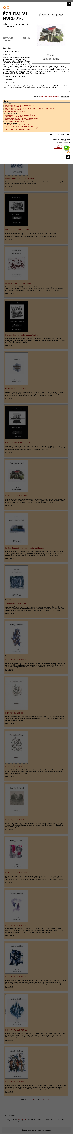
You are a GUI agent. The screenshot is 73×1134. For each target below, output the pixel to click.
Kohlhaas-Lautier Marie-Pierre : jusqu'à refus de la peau (21, 118)
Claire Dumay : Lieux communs (14, 116)
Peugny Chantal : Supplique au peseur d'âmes (19, 126)
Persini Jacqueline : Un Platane (14, 121)
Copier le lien (65, 96)
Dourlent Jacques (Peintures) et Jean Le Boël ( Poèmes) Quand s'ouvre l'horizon (29, 108)
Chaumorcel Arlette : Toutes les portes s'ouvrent (19, 105)
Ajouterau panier (58, 147)
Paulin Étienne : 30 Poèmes (13, 110)
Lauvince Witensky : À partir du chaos (16, 111)
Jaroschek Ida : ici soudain (13, 106)
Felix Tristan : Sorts (10, 131)
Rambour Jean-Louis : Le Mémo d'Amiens (17, 129)
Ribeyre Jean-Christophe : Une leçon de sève (18, 119)
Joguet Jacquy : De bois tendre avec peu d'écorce (20, 115)
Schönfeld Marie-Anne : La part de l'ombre (17, 125)
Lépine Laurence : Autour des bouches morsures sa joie (21, 128)
